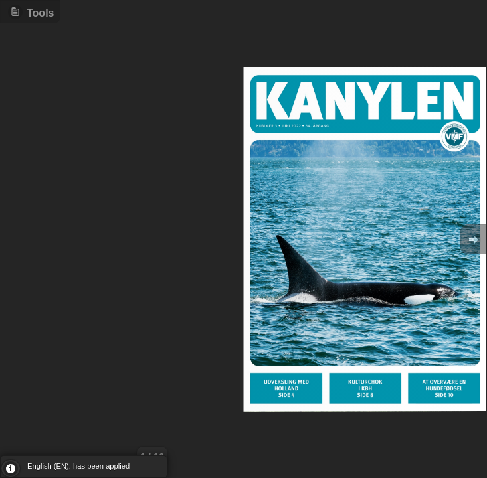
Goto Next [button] (473, 239)
